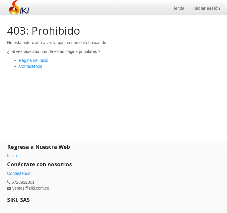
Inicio (12, 155)
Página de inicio (33, 60)
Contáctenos (30, 66)
